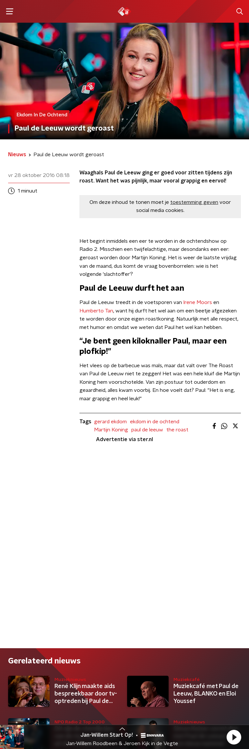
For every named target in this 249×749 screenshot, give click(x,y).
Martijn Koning (111, 429)
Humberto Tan (96, 310)
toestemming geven (194, 202)
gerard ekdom (110, 421)
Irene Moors (197, 302)
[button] (233, 737)
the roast (177, 429)
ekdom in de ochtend (154, 421)
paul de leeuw (147, 429)
